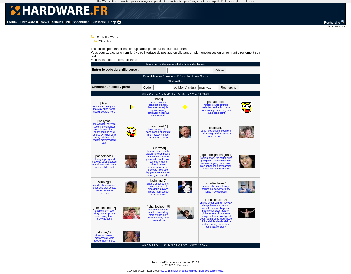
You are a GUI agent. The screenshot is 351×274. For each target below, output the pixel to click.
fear (113, 129)
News (45, 22)
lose (101, 187)
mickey (151, 191)
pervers (217, 110)
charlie (96, 185)
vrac (164, 194)
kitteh (217, 211)
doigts (211, 133)
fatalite (215, 227)
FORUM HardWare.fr (107, 37)
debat (165, 167)
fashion (151, 151)
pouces (212, 136)
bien (228, 130)
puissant (211, 205)
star (106, 238)
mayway (97, 109)
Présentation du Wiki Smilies (192, 76)
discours (152, 170)
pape (208, 227)
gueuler (98, 240)
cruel (112, 132)
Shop (115, 22)
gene (215, 166)
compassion (225, 166)
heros (112, 240)
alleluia (211, 221)
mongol (165, 134)
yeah (227, 213)
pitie (203, 160)
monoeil (210, 158)
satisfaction (154, 113)
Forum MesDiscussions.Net (167, 262)
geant (203, 219)
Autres (205, 93)
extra (216, 219)
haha (148, 132)
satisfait (164, 113)
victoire (212, 213)
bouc (203, 110)
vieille (218, 133)
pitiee (209, 160)
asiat (111, 167)
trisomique (157, 129)
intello (161, 159)
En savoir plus (232, 1)
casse (153, 194)
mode (159, 151)
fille (228, 168)
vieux (151, 137)
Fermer (250, 1)
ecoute (112, 187)
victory (220, 213)
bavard (149, 154)
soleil (160, 212)
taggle (149, 172)
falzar (106, 137)
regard (96, 140)
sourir (223, 158)
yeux (113, 134)
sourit (162, 115)
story (226, 186)
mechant (104, 106)
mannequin (153, 156)
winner (111, 185)
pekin (104, 162)
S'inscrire (99, 22)
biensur (217, 160)
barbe (227, 107)
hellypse (111, 124)
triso (149, 129)
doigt (166, 212)
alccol (164, 186)
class (162, 220)
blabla (166, 151)
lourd (149, 175)
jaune (113, 106)
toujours (221, 168)
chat (211, 211)
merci (214, 208)
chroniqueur (154, 167)
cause (213, 168)
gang (113, 140)
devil (107, 134)
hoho (154, 132)
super (217, 130)
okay (227, 189)
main (158, 191)
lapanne (225, 211)
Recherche (334, 22)
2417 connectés (336, 26)
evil (103, 134)
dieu (204, 205)
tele (94, 164)
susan (204, 130)
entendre (108, 190)
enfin (220, 208)
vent (159, 194)
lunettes (158, 154)
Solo (107, 235)
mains (204, 133)
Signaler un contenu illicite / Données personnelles (196, 270)
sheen (104, 185)
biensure (226, 160)
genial (111, 159)
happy (164, 105)
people (166, 154)
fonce (208, 191)
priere (226, 208)
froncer (111, 126)
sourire (155, 115)
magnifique (226, 219)
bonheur (162, 102)
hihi (160, 132)
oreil (106, 187)
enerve (96, 134)
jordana (163, 162)
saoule (156, 172)
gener (209, 166)
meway (205, 163)
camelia (154, 162)
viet (107, 164)
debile (105, 167)
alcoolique (153, 189)
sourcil (96, 111)
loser (95, 187)
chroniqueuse (158, 164)
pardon (99, 190)
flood (160, 170)
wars (111, 238)
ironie (203, 158)
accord (153, 102)
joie (166, 107)
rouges (99, 137)
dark (103, 124)
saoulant (165, 172)
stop (167, 175)
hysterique (158, 175)
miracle (206, 208)
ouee (105, 109)
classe (155, 220)
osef (166, 170)
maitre (220, 205)
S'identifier (81, 22)
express (112, 162)
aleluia (227, 221)
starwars (99, 235)
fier (159, 105)
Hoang (97, 159)
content (153, 105)
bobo (167, 159)
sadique (105, 132)
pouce (220, 136)
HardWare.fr (29, 22)
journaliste (151, 159)
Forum (12, 22)
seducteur (207, 107)
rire (149, 134)
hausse (208, 105)
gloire (205, 213)
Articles (57, 22)
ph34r (97, 132)
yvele (210, 110)
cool (223, 130)
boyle (211, 130)
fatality (222, 227)
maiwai (97, 124)
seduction (218, 107)
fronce (112, 109)
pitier (229, 158)
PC (68, 22)
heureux (152, 107)
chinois (101, 164)
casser (165, 191)
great (228, 216)
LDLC (164, 270)
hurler (105, 240)
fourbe (96, 106)
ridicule (205, 168)
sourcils (105, 111)
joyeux (153, 110)
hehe (112, 111)
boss (224, 191)
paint (222, 113)
